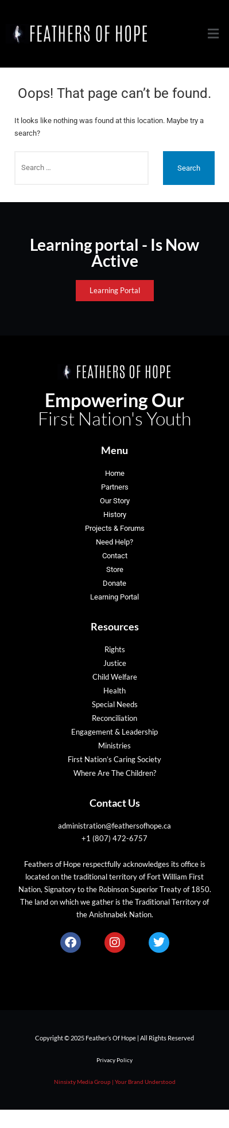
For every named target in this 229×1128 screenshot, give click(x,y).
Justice (114, 663)
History (114, 514)
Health (114, 690)
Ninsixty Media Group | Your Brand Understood (115, 1081)
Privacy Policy (114, 1059)
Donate (114, 583)
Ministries (114, 745)
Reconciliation (114, 718)
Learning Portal (114, 597)
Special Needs (115, 704)
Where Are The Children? (114, 773)
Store (114, 569)
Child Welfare (114, 676)
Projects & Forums (115, 528)
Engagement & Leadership (114, 731)
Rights (114, 649)
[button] (213, 34)
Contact (114, 555)
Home (115, 473)
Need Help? (114, 542)
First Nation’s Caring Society (114, 759)
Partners (115, 487)
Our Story (115, 500)
